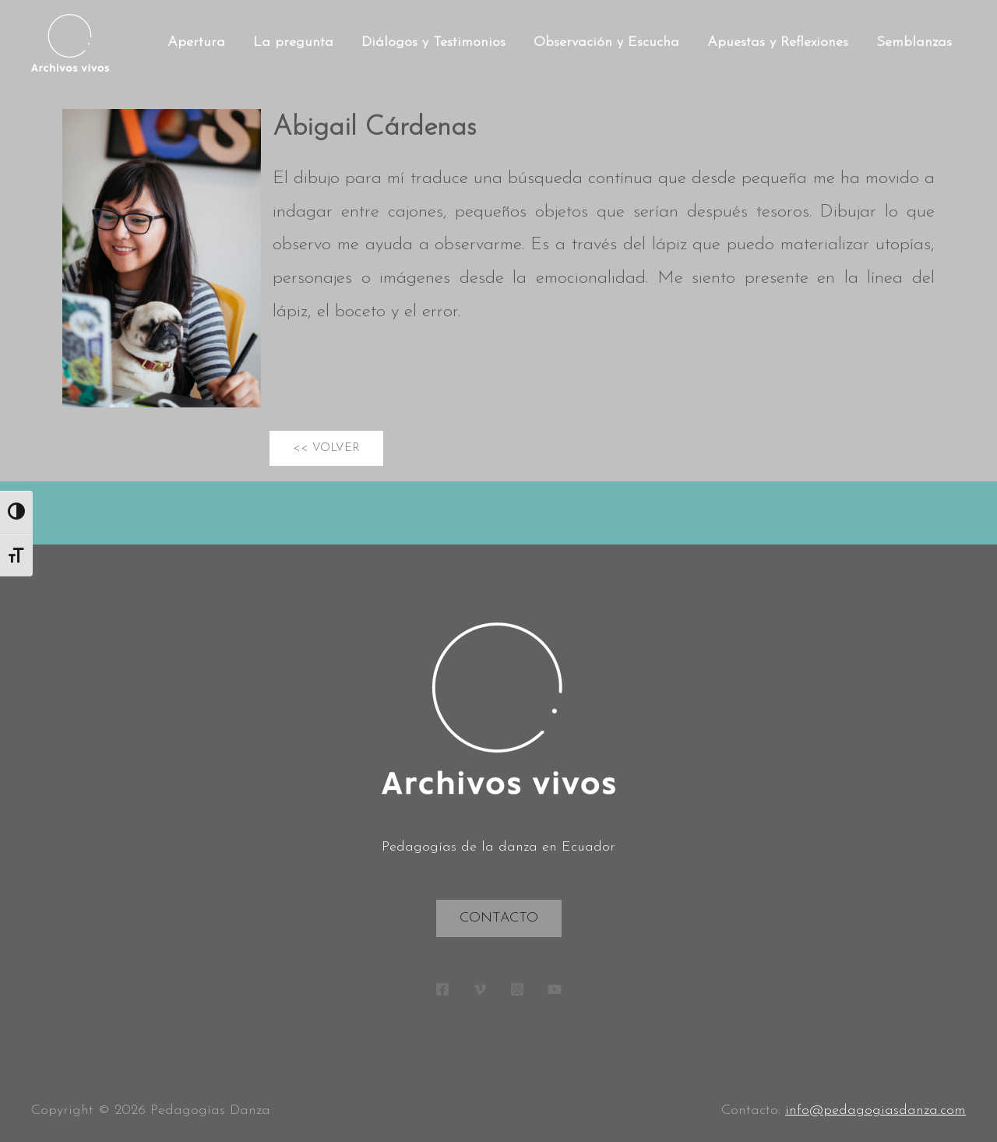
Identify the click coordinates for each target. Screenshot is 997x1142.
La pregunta (293, 42)
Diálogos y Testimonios (433, 42)
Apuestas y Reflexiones (777, 42)
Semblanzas (914, 42)
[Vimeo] (480, 989)
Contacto (499, 918)
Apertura (196, 42)
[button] (326, 448)
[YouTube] (555, 989)
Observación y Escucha (606, 42)
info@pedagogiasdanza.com (875, 1110)
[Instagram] (517, 989)
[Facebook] (442, 989)
